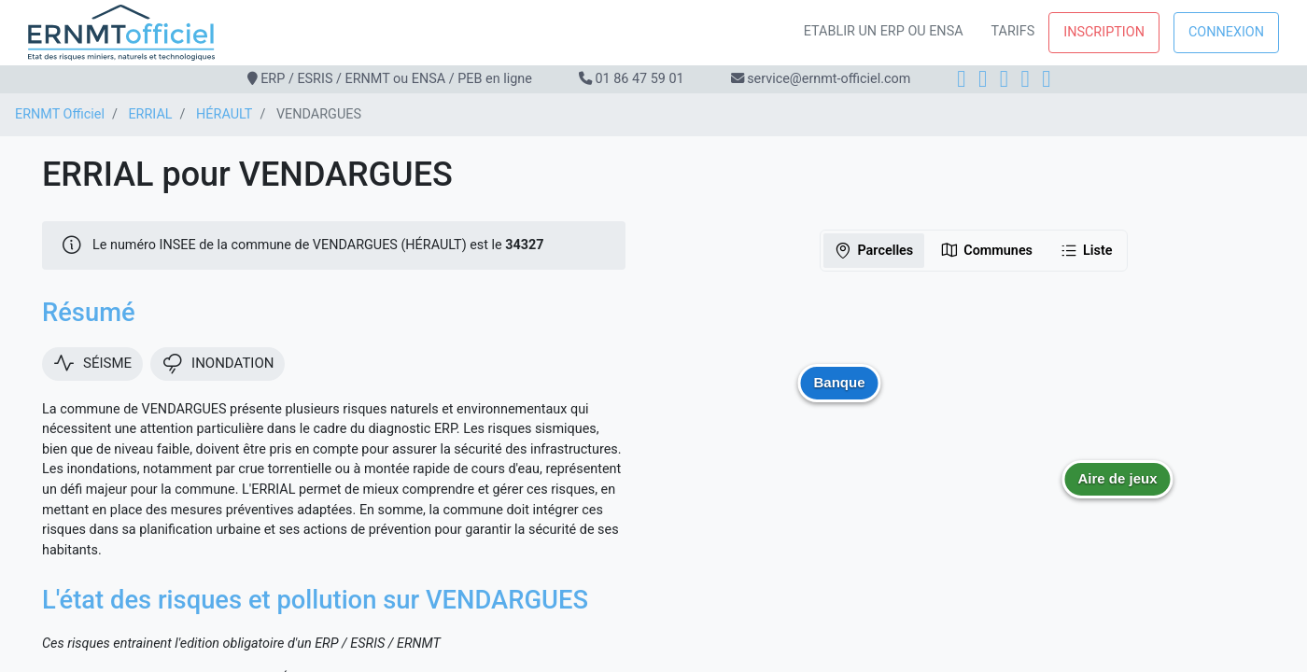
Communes (986, 250)
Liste (1086, 250)
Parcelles (873, 250)
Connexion (1226, 32)
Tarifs (1013, 31)
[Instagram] (982, 78)
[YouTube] (1046, 78)
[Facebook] (961, 78)
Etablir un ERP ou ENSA (883, 31)
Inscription (1104, 32)
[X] (1025, 78)
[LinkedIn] (1004, 78)
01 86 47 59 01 (639, 79)
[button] (1117, 492)
